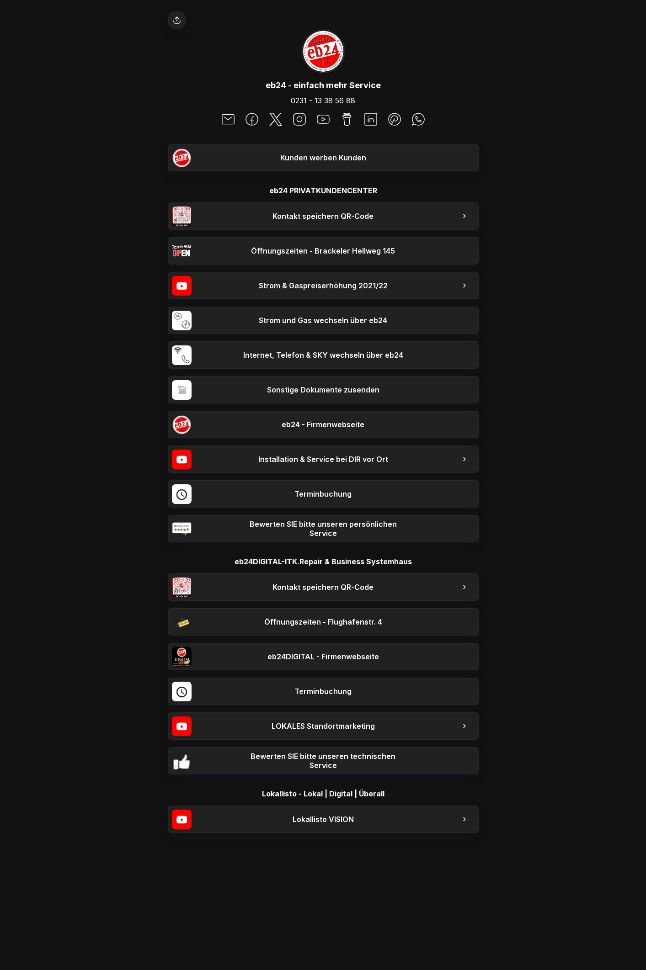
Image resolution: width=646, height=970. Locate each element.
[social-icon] (228, 120)
